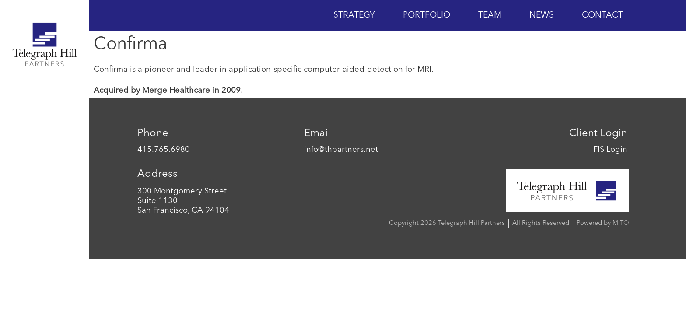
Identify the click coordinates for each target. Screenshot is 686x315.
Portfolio (426, 15)
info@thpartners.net (341, 150)
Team (489, 15)
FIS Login (610, 150)
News (541, 15)
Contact (602, 15)
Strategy (354, 15)
